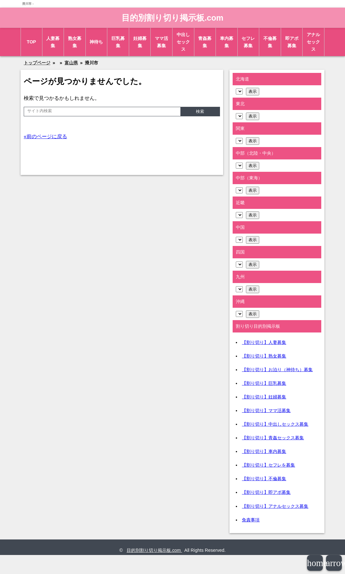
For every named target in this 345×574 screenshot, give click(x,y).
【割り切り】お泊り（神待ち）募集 (277, 369)
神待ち (96, 41)
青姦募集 (204, 42)
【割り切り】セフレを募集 (268, 465)
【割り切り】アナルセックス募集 (275, 506)
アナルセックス (313, 42)
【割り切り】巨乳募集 (264, 383)
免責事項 (251, 519)
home (315, 563)
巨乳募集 (118, 42)
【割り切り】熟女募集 (264, 355)
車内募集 (226, 42)
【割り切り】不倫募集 (264, 478)
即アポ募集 (291, 42)
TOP (31, 41)
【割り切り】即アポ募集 (266, 492)
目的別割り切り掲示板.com (172, 17)
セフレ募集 (248, 42)
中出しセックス (183, 42)
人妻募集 (53, 42)
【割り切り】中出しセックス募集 (275, 424)
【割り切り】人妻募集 (264, 342)
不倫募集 (270, 42)
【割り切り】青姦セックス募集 (273, 437)
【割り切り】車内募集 (264, 451)
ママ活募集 (161, 42)
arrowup (334, 563)
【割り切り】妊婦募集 (264, 396)
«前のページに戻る (45, 136)
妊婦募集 (140, 42)
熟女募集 (74, 42)
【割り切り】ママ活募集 (266, 410)
